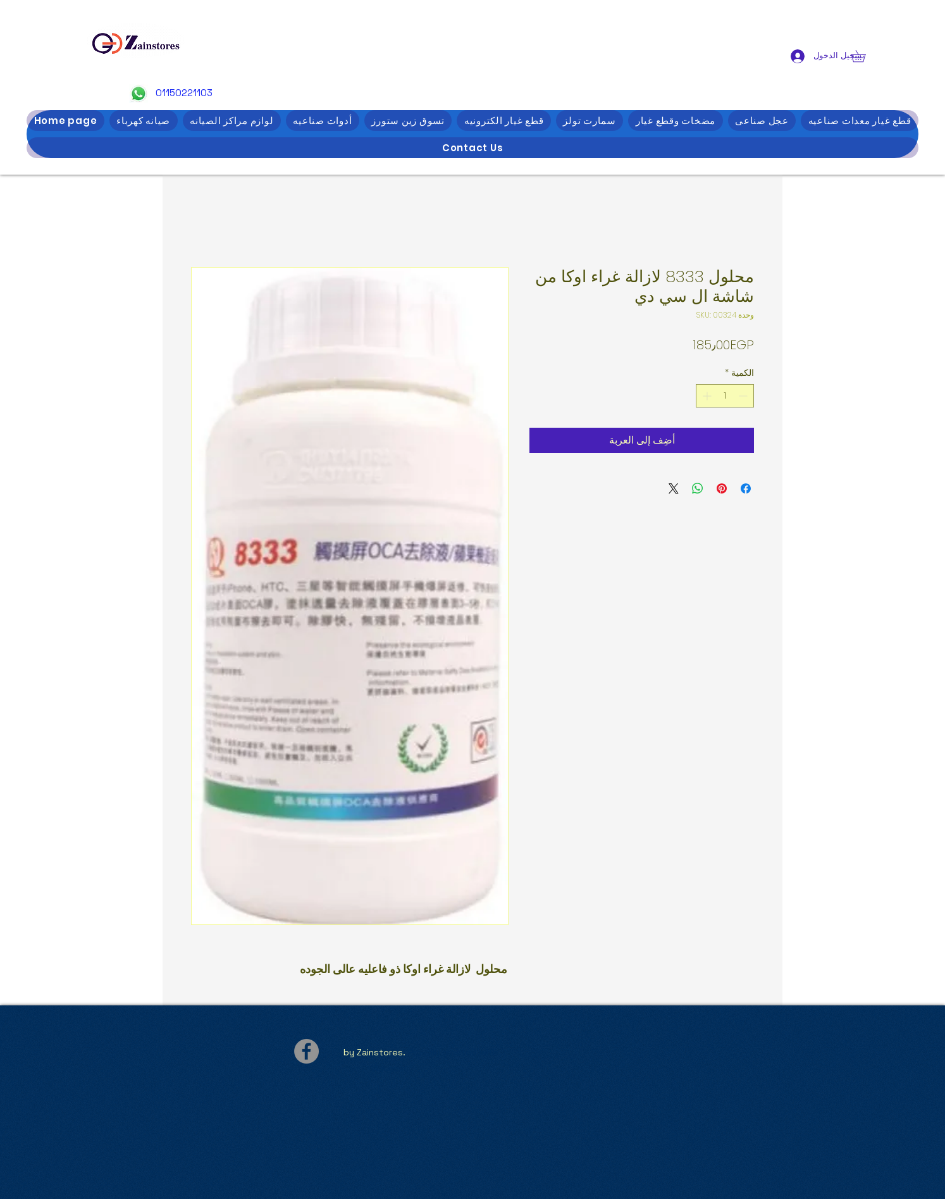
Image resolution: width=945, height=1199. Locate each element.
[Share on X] (673, 488)
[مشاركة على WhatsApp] (697, 488)
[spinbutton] (724, 396)
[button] (864, 56)
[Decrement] (744, 396)
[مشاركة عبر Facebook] (745, 488)
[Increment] (705, 396)
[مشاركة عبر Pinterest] (721, 488)
